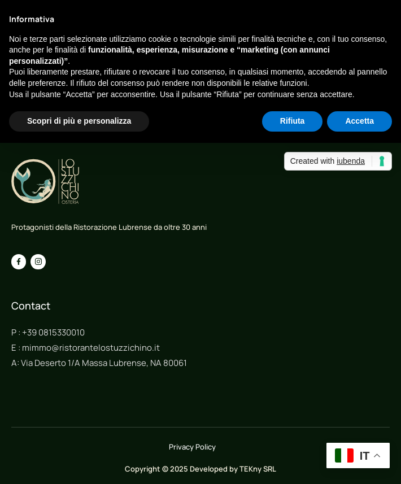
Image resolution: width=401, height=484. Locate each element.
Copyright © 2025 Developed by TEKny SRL (200, 469)
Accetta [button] (359, 120)
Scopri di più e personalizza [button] (79, 120)
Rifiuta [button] (292, 120)
